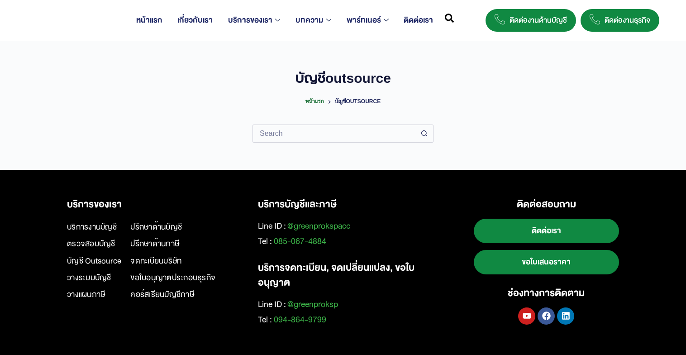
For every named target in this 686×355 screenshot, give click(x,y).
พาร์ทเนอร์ (368, 20)
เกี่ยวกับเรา (200, 20)
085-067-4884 (300, 241)
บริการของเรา (258, 20)
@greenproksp (312, 304)
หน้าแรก (156, 20)
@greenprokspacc (318, 226)
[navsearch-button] (450, 20)
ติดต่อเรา (417, 20)
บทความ (315, 20)
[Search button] (424, 134)
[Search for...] (333, 134)
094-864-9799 (300, 319)
